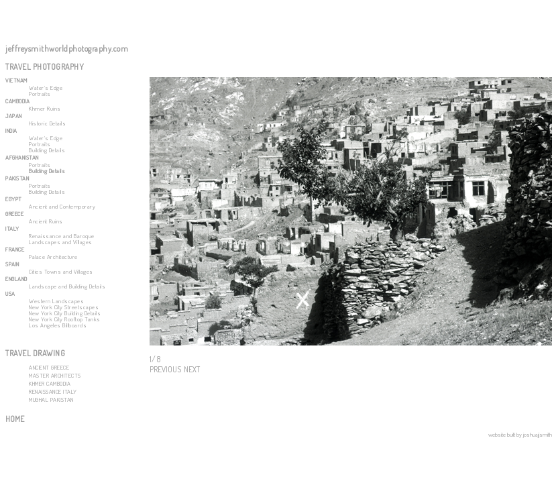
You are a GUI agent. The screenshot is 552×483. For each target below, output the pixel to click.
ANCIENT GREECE (49, 367)
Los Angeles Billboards (58, 325)
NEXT (192, 369)
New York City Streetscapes (64, 307)
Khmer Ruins (45, 108)
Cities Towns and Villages (61, 271)
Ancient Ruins (46, 221)
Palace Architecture (53, 256)
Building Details (47, 150)
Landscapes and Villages (61, 242)
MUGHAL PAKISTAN (51, 399)
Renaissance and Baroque (62, 235)
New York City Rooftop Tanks (65, 319)
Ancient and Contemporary (62, 206)
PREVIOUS (165, 369)
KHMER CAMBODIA (49, 383)
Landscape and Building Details (67, 286)
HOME (14, 419)
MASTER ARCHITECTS (55, 375)
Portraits (40, 93)
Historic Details (47, 123)
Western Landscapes (56, 301)
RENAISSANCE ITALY (53, 391)
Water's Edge (45, 87)
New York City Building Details (65, 313)
